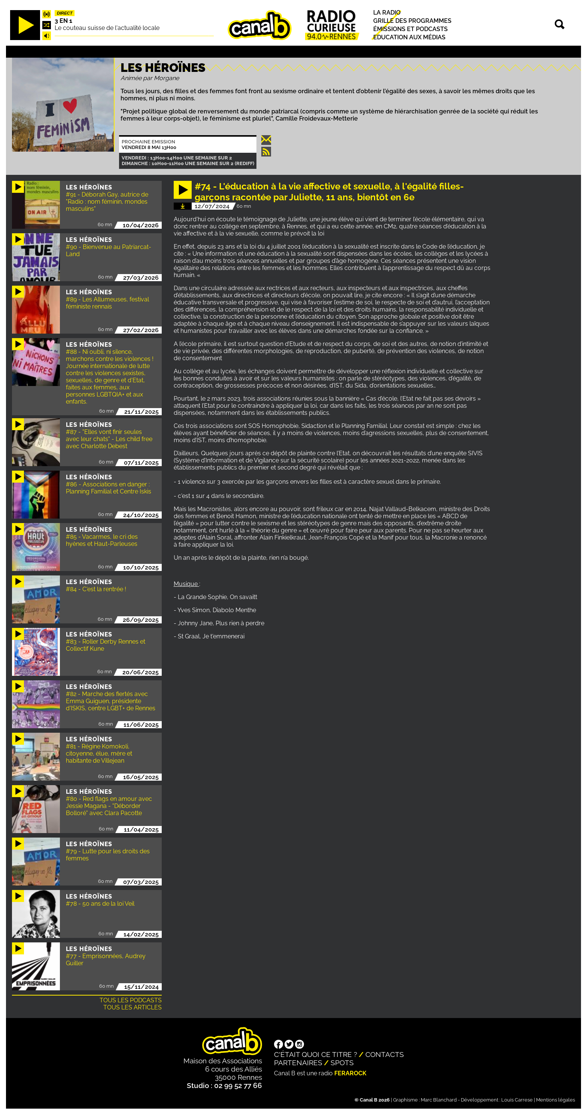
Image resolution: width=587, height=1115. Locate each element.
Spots (342, 1062)
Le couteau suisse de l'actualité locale (107, 27)
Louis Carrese (517, 1100)
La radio (387, 12)
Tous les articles (132, 1007)
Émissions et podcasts (410, 29)
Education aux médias (409, 37)
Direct (65, 13)
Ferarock (350, 1073)
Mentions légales (555, 1100)
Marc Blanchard (439, 1100)
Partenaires (298, 1062)
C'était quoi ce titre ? (315, 1054)
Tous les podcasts (131, 1000)
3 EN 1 (63, 20)
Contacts (384, 1054)
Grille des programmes (412, 20)
